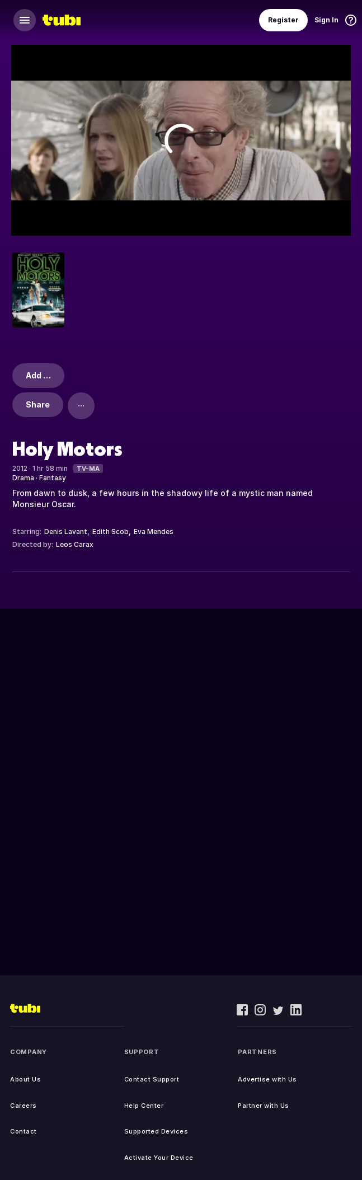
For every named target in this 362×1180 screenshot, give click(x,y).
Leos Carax (74, 544)
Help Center (144, 1105)
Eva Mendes (153, 531)
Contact (23, 1131)
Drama (23, 478)
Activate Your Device (159, 1158)
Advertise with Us (267, 1079)
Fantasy (52, 478)
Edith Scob (110, 531)
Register (283, 20)
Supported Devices (156, 1131)
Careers (23, 1105)
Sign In (326, 20)
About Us (25, 1079)
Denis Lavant (65, 531)
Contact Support (152, 1079)
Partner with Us (263, 1105)
